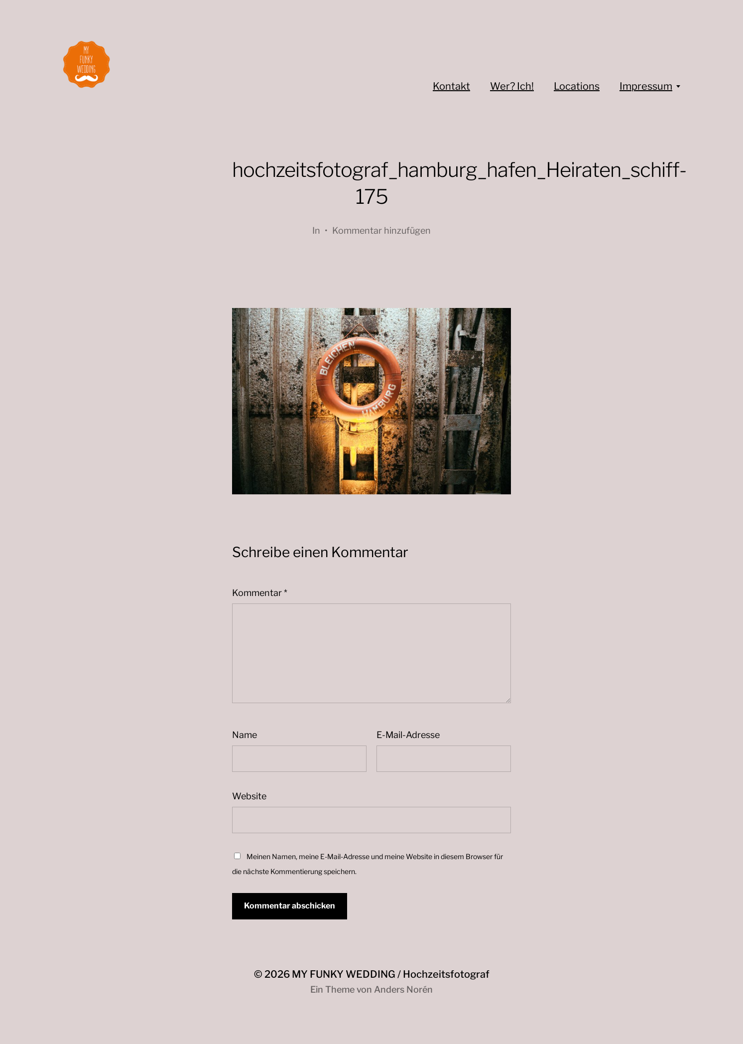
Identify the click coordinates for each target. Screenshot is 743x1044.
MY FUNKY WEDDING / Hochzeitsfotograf (391, 974)
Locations (577, 86)
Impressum (645, 86)
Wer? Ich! (512, 86)
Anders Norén (403, 989)
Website (249, 796)
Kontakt (451, 86)
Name (244, 735)
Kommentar (259, 593)
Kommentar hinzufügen (381, 230)
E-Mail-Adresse (408, 735)
